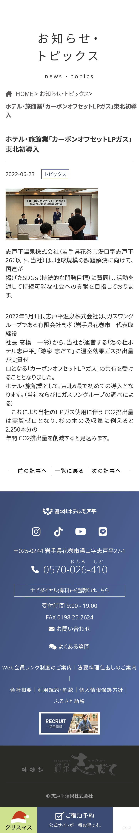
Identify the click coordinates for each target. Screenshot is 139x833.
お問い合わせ (69, 629)
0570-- (69, 569)
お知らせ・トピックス (64, 94)
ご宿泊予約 (75, 821)
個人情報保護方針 (101, 689)
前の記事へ (32, 470)
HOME (20, 94)
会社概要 (21, 689)
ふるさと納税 (69, 701)
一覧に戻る (69, 470)
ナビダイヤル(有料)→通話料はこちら (69, 590)
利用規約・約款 (56, 689)
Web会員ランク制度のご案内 (37, 667)
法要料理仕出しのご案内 (107, 667)
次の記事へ (106, 470)
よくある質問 (69, 647)
